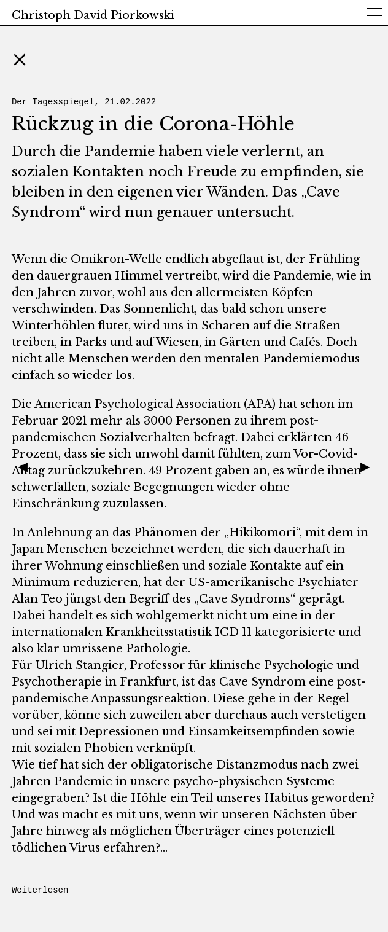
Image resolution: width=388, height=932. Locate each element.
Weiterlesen (40, 890)
